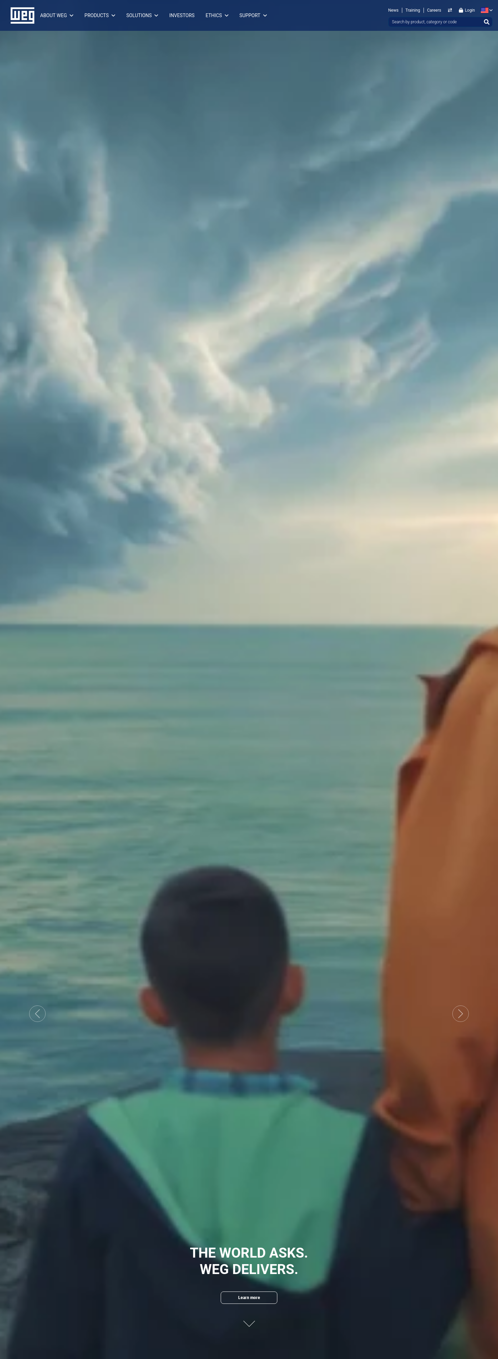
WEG (20, 15)
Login (467, 10)
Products (96, 15)
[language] (485, 10)
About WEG (53, 15)
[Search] (487, 22)
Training (412, 10)
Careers (434, 10)
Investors (182, 15)
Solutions (139, 15)
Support (250, 15)
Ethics (214, 15)
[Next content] (249, 1318)
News (393, 10)
